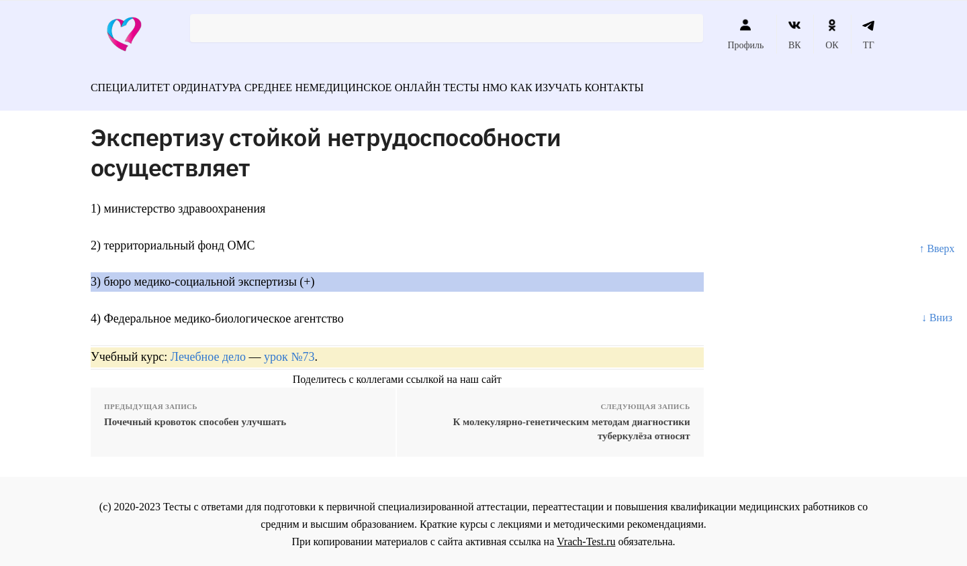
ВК (795, 34)
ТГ (869, 34)
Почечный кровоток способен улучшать (195, 415)
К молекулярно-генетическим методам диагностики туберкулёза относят (571, 422)
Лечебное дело (208, 350)
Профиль (745, 34)
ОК (832, 34)
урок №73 (289, 350)
